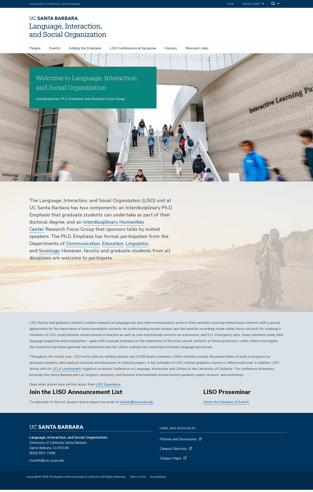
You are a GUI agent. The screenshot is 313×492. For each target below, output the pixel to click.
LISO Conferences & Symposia (133, 48)
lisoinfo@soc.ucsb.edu (136, 404)
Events (54, 48)
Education (112, 246)
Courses (171, 48)
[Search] (276, 4)
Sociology (49, 253)
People (35, 48)
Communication (83, 246)
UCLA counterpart (66, 371)
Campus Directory (173, 451)
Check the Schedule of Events (226, 404)
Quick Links (251, 4)
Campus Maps (170, 460)
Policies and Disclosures (178, 441)
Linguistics (137, 246)
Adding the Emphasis (85, 48)
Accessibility (158, 479)
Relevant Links (197, 48)
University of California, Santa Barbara (54, 4)
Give (230, 4)
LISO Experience (108, 386)
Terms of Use (138, 479)
